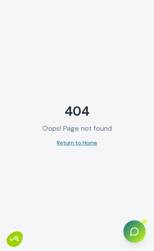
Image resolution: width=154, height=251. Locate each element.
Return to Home (77, 142)
